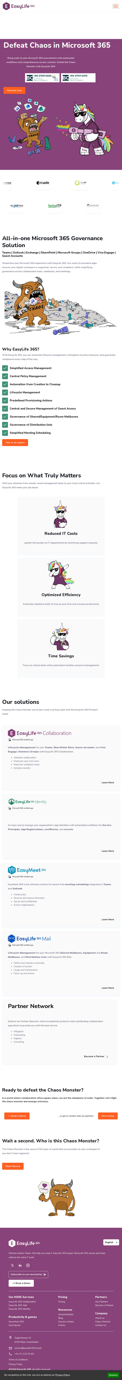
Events (61, 1324)
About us (99, 1317)
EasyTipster (15, 1324)
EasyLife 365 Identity (19, 1308)
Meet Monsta (13, 1166)
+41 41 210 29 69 (24, 1353)
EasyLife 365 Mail (18, 1305)
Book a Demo (17, 1116)
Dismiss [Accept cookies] (113, 1375)
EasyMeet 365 (16, 1321)
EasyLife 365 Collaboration (22, 1301)
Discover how (14, 90)
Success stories (66, 1321)
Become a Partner (104, 1305)
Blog (60, 1317)
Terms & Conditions (18, 1359)
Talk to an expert (15, 442)
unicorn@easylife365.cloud (28, 1347)
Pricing (61, 1301)
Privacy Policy (15, 1363)
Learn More (108, 782)
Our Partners (101, 1301)
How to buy (108, 1116)
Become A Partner (97, 1056)
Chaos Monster (102, 1321)
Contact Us (100, 1324)
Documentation (66, 1314)
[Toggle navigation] (115, 6)
